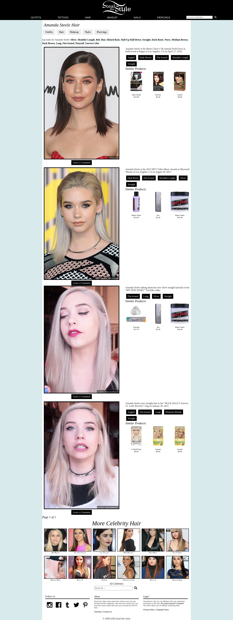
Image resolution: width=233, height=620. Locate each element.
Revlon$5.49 (158, 84)
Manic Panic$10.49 (180, 205)
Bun (103, 39)
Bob (98, 39)
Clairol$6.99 (180, 84)
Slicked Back (113, 39)
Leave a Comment (81, 162)
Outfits (36, 17)
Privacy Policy (148, 610)
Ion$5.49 (158, 205)
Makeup (112, 17)
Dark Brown (48, 43)
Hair (88, 17)
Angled (131, 57)
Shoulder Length (86, 39)
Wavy (167, 39)
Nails (137, 17)
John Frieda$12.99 (136, 84)
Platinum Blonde (174, 412)
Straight (146, 39)
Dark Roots (158, 39)
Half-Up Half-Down (131, 39)
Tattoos (63, 17)
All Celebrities (116, 583)
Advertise (98, 612)
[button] (202, 17)
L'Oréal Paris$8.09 (136, 439)
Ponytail (79, 43)
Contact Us (107, 612)
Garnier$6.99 (158, 439)
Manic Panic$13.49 (136, 205)
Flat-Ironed (68, 43)
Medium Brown (180, 39)
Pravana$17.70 (136, 316)
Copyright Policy (162, 610)
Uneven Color (92, 43)
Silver (74, 39)
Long (59, 43)
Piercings (163, 17)
